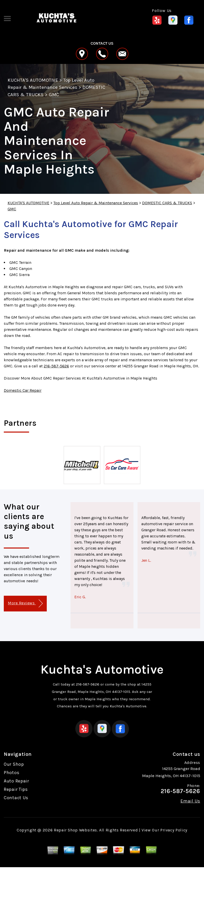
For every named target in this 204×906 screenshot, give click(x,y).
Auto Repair (16, 781)
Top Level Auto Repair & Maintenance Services (95, 202)
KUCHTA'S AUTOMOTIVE (33, 80)
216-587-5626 (56, 366)
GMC (54, 94)
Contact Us (16, 797)
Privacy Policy (173, 830)
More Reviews (25, 603)
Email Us (190, 801)
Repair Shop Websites (75, 830)
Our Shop (14, 764)
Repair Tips (16, 789)
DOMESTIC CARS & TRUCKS (167, 202)
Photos (11, 772)
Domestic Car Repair (22, 390)
